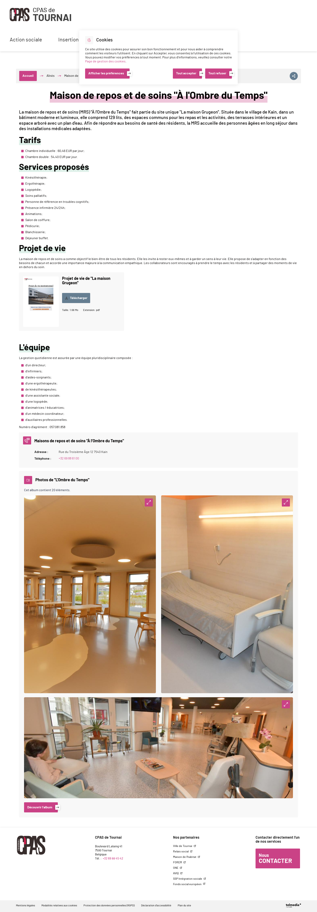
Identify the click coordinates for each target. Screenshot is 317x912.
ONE (176, 868)
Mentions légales (25, 905)
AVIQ (176, 873)
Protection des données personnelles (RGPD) (109, 905)
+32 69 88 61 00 (69, 458)
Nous (275, 858)
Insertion (68, 39)
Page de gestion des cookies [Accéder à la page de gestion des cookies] (105, 61)
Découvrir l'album (39, 807)
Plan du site (184, 905)
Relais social (181, 851)
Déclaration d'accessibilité (156, 905)
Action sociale (26, 39)
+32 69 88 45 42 (113, 858)
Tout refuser (217, 73)
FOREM (178, 862)
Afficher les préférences (106, 73)
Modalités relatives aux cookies (59, 905)
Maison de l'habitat (185, 857)
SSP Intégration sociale (188, 878)
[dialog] (158, 57)
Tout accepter (186, 73)
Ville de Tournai (183, 846)
